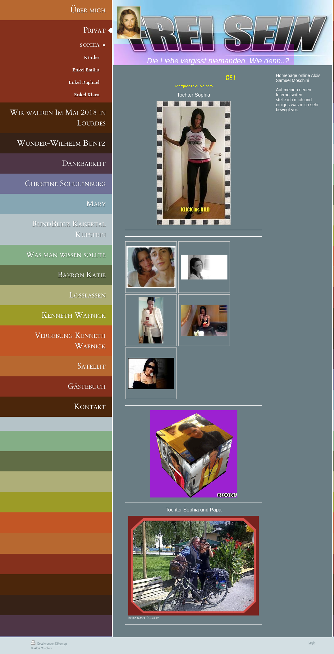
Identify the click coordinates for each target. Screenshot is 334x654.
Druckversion (43, 643)
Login (312, 642)
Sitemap (61, 643)
